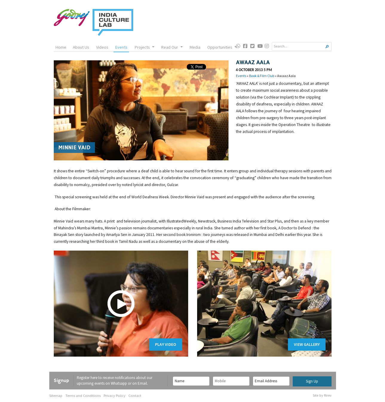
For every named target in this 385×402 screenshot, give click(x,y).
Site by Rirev (322, 395)
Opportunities (222, 47)
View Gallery (307, 344)
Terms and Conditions (83, 395)
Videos (102, 47)
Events (121, 47)
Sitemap (55, 395)
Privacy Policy (114, 395)
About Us (81, 47)
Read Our (171, 47)
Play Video (165, 344)
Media (194, 47)
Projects (144, 47)
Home (60, 47)
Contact (134, 395)
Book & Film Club (261, 75)
